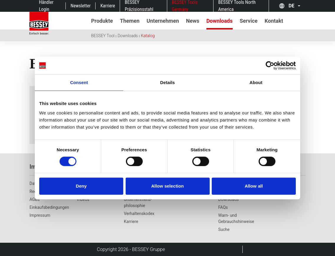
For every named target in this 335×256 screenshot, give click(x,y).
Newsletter (80, 6)
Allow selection (167, 185)
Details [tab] (167, 82)
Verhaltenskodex (139, 213)
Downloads (128, 35)
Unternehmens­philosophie (138, 202)
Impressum (39, 215)
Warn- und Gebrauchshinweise (236, 218)
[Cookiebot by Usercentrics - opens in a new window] (270, 65)
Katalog (148, 35)
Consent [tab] (79, 82)
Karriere (107, 6)
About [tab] (255, 82)
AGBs (34, 199)
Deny (81, 185)
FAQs (223, 207)
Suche (224, 229)
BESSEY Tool (102, 35)
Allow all (254, 185)
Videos (83, 199)
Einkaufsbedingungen (49, 207)
